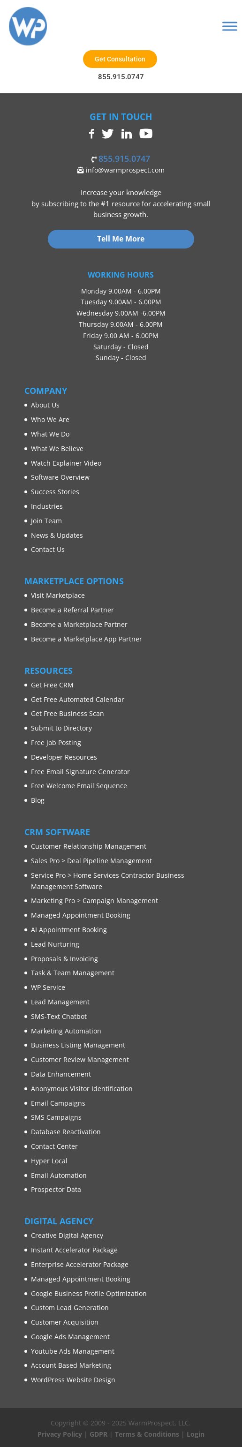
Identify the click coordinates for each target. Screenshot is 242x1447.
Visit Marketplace (58, 595)
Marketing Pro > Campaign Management (94, 900)
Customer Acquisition (64, 1322)
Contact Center (54, 1146)
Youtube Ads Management (72, 1351)
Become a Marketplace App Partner (86, 638)
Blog (38, 800)
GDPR (98, 1434)
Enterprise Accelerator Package (80, 1264)
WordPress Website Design (73, 1379)
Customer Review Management (80, 1059)
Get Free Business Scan (67, 713)
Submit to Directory (61, 728)
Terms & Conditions (147, 1434)
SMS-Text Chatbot (59, 1016)
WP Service (48, 987)
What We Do (50, 434)
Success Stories (55, 491)
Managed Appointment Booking (80, 915)
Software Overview (60, 477)
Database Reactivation (66, 1131)
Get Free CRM (52, 684)
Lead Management (60, 1001)
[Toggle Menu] (229, 26)
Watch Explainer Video (66, 463)
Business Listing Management (78, 1044)
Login (195, 1434)
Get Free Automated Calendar (77, 699)
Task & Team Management (72, 972)
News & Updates (57, 535)
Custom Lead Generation (70, 1307)
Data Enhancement (61, 1074)
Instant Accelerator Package (74, 1249)
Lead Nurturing (55, 944)
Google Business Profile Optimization (89, 1293)
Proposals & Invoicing (64, 958)
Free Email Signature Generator (80, 771)
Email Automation (59, 1175)
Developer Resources (64, 757)
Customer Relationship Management (88, 846)
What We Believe (57, 448)
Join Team (46, 520)
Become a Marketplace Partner (79, 624)
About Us (45, 404)
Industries (47, 506)
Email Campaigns (58, 1103)
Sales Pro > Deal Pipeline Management (91, 860)
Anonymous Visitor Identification (82, 1088)
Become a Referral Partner (72, 609)
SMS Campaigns (56, 1117)
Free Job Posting (56, 742)
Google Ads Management (70, 1336)
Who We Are (50, 419)
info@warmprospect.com (124, 170)
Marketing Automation (66, 1030)
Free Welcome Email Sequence (79, 785)
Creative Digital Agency (67, 1235)
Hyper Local (49, 1160)
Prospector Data (56, 1189)
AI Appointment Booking (69, 929)
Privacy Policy (60, 1434)
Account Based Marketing (71, 1365)
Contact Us (48, 549)
